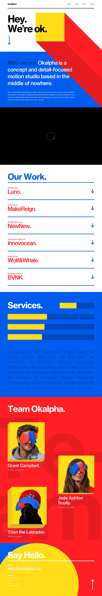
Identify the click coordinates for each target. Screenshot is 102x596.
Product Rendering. (76, 362)
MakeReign (46, 97)
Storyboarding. (20, 352)
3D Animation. (20, 377)
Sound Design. (23, 357)
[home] (12, 4)
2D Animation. (73, 357)
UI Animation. (42, 362)
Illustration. (49, 357)
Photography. (19, 367)
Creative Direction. (78, 352)
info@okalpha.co (24, 568)
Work (76, 4)
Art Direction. (47, 352)
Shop (83, 4)
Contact (92, 4)
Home (69, 4)
